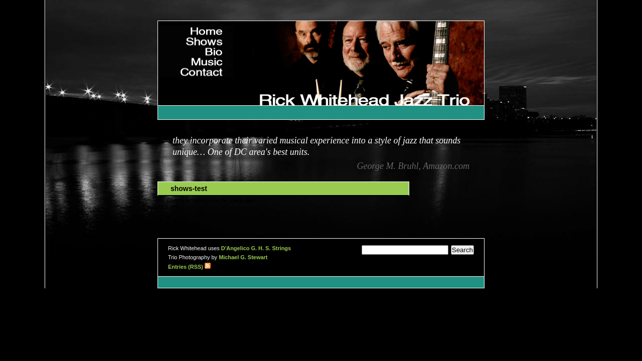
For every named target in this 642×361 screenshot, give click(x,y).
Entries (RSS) (189, 267)
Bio (217, 51)
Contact (209, 71)
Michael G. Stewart (243, 257)
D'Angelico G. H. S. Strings (256, 248)
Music (213, 61)
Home (213, 30)
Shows (211, 40)
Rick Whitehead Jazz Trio (436, 86)
